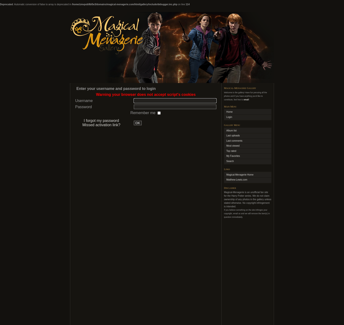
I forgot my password (101, 121)
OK (137, 123)
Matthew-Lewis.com (236, 179)
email (246, 99)
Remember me (143, 113)
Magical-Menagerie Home (240, 174)
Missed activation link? (101, 125)
